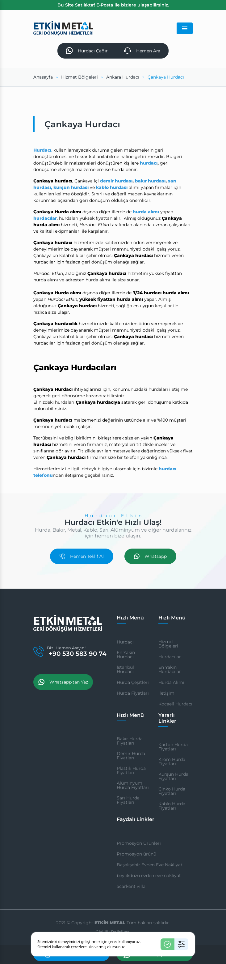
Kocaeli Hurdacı (175, 704)
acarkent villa (131, 886)
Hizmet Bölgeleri (168, 643)
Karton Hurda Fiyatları (173, 746)
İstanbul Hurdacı (125, 669)
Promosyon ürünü (136, 854)
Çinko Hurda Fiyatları (171, 791)
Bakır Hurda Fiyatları (130, 741)
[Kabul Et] (167, 944)
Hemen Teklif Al (82, 556)
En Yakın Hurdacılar (169, 669)
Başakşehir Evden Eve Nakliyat (149, 865)
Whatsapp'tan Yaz (63, 682)
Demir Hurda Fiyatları (131, 755)
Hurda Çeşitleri (133, 682)
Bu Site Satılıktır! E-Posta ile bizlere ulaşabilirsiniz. (113, 5)
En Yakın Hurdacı (126, 654)
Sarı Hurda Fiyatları (128, 800)
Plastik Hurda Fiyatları (131, 770)
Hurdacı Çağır (87, 50)
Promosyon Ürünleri (139, 843)
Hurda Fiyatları (133, 693)
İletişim (166, 693)
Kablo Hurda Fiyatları (171, 806)
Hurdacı (125, 642)
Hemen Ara (142, 50)
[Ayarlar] (181, 944)
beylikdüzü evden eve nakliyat (149, 875)
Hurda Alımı (171, 682)
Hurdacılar (169, 657)
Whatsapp (150, 556)
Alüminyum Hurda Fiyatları (133, 785)
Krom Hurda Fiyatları (171, 761)
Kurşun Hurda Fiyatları (173, 776)
